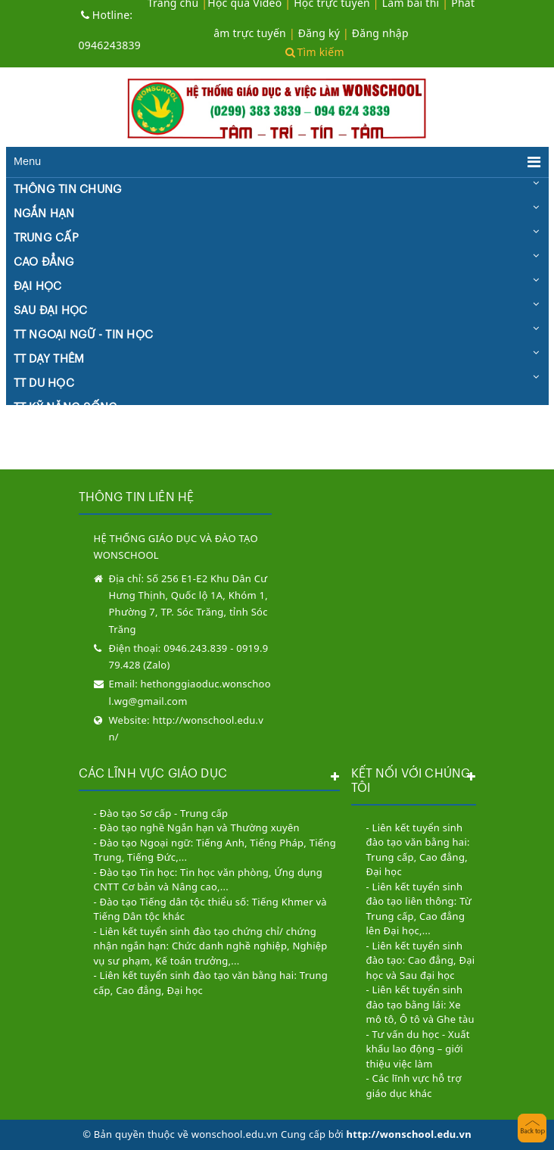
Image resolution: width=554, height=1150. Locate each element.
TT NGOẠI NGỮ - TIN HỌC (84, 335)
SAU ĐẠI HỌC (51, 310)
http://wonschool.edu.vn (409, 1134)
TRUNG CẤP (46, 238)
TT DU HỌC (44, 383)
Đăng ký (319, 33)
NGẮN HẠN (44, 214)
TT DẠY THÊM (49, 359)
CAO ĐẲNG (44, 262)
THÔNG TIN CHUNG (68, 189)
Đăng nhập (380, 33)
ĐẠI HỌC (38, 286)
